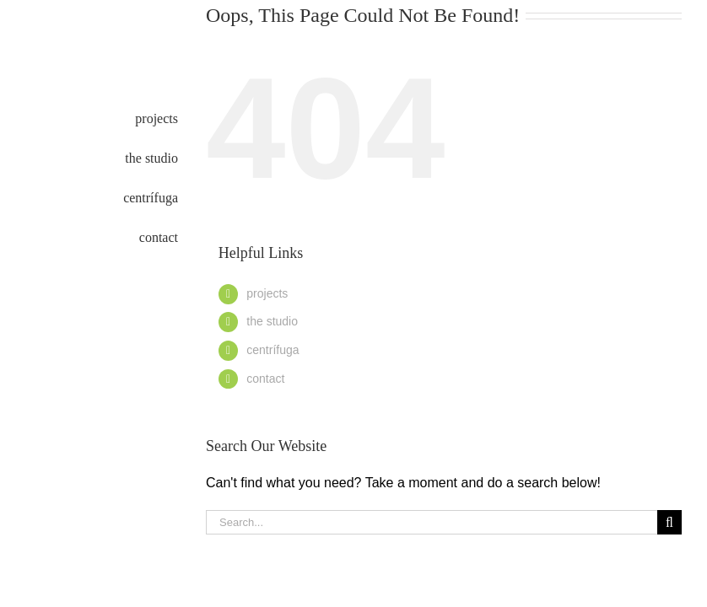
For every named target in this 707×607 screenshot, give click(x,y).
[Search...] (431, 522)
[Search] (669, 522)
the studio (272, 321)
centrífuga (272, 350)
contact (265, 378)
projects (267, 293)
